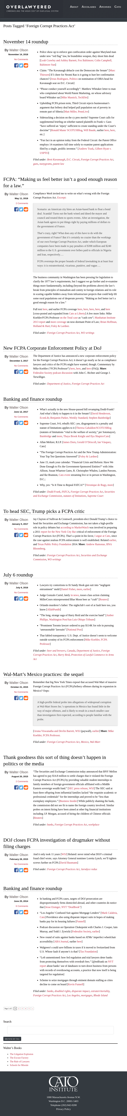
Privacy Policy (63, 1109)
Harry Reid (64, 654)
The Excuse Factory (19, 1058)
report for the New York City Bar (58, 531)
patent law (58, 163)
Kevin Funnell (75, 984)
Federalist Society (81, 931)
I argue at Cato (102, 535)
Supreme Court (95, 495)
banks (50, 824)
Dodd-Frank (53, 491)
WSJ (91, 788)
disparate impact (81, 991)
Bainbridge (46, 436)
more (59, 436)
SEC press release (78, 788)
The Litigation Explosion (21, 1054)
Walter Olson (18, 50)
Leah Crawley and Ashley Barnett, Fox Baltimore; (68, 60)
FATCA (65, 491)
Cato (117, 6)
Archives (105, 6)
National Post (74, 629)
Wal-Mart (95, 741)
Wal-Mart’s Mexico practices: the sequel (43, 674)
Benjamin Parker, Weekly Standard (68, 417)
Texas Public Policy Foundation (54, 544)
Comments (22, 203)
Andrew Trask (86, 148)
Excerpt (61, 197)
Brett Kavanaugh (56, 159)
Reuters (104, 599)
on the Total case (69, 317)
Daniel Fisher (68, 589)
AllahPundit (53, 609)
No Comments (21, 59)
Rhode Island (101, 995)
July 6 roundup (18, 574)
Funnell (81, 921)
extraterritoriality (100, 991)
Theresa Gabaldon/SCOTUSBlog (93, 427)
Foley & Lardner (60, 326)
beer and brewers (56, 650)
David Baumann (68, 862)
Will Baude (90, 130)
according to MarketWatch (75, 527)
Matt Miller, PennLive (76, 111)
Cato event (64, 475)
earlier (112, 540)
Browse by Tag (12, 1039)
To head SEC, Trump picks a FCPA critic (44, 511)
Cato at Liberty (77, 313)
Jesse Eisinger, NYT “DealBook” (63, 907)
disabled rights (62, 991)
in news (75, 595)
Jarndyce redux (89, 869)
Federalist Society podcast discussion (53, 372)
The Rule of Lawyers (20, 1061)
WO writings (87, 332)
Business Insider (68, 801)
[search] (56, 1030)
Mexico (85, 741)
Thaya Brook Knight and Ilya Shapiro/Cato (86, 436)
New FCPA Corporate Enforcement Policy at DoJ (52, 348)
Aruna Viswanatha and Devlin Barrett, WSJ (57, 731)
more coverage (58, 322)
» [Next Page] (32, 1008)
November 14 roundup (25, 41)
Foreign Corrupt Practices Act (97, 159)
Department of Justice (58, 383)
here (106, 130)
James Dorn (69, 442)
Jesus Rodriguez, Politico (64, 78)
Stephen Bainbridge (99, 417)
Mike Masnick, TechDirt (74, 97)
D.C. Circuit (73, 159)
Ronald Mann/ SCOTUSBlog (66, 130)
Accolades (89, 6)
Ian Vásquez (104, 442)
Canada (71, 650)
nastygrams (46, 163)
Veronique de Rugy (96, 485)
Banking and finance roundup (32, 399)
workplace (93, 824)
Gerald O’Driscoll (86, 442)
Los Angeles (73, 995)
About (74, 6)
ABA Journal (61, 941)
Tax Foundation (88, 951)
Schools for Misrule (19, 1065)
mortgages (86, 995)
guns (35, 163)
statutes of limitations (74, 495)
